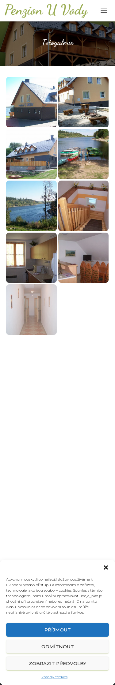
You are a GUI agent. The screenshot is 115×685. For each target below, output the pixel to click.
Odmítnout (57, 646)
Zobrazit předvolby (57, 663)
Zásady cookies (54, 677)
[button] (106, 567)
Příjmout (57, 630)
